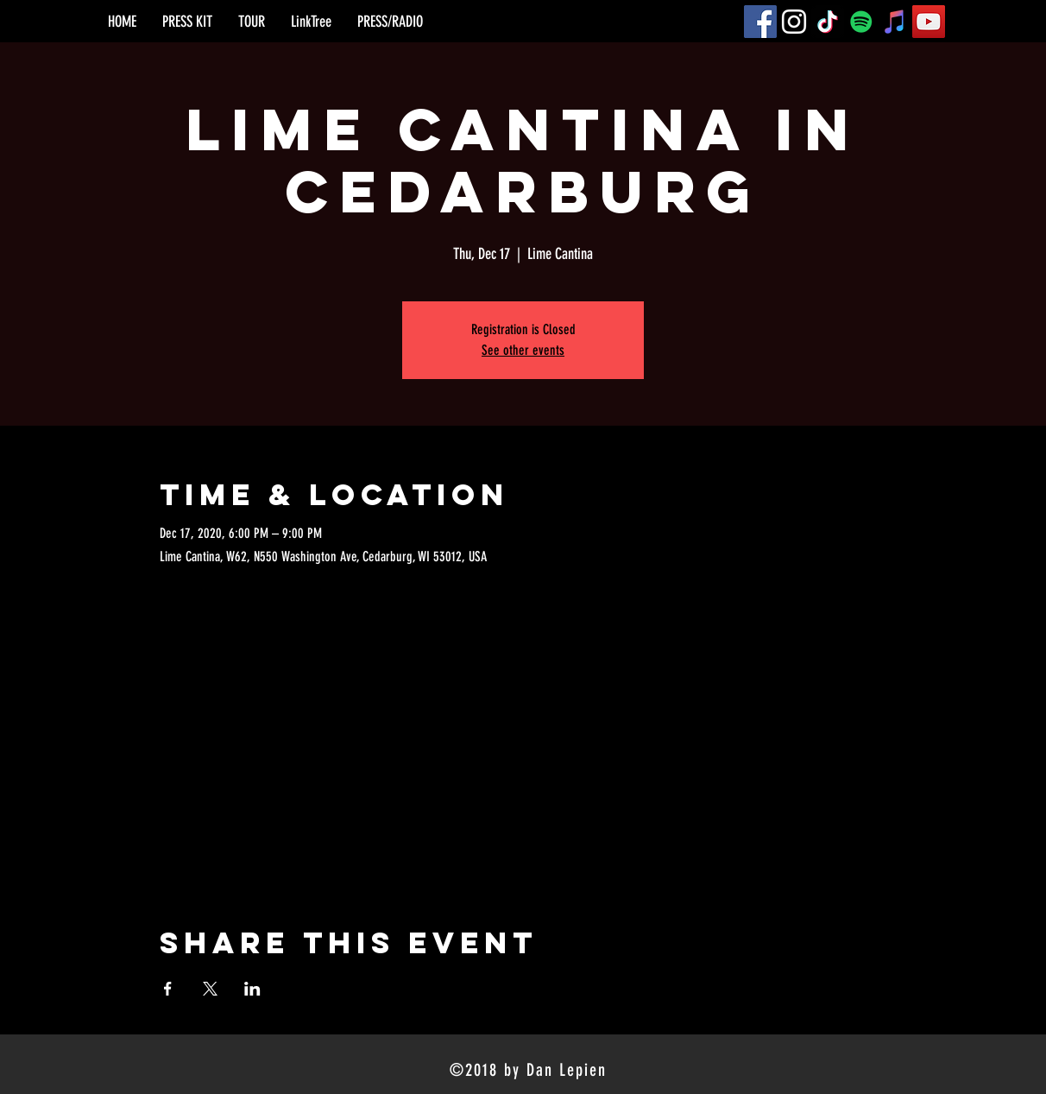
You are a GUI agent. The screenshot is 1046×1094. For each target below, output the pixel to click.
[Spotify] (861, 21)
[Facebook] (760, 21)
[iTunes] (895, 21)
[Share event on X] (210, 989)
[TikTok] (827, 21)
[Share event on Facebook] (168, 989)
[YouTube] (928, 21)
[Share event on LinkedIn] (252, 989)
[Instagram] (794, 21)
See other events (523, 350)
